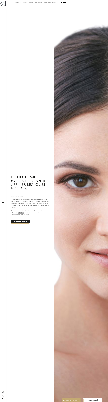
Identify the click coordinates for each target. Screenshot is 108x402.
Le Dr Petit (21, 212)
